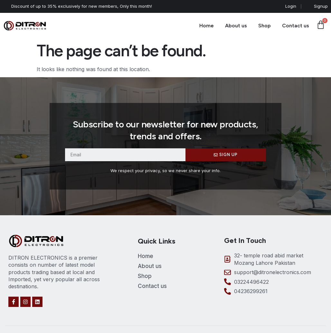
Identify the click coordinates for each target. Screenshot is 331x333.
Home (206, 26)
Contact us (295, 26)
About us (236, 26)
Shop (264, 26)
